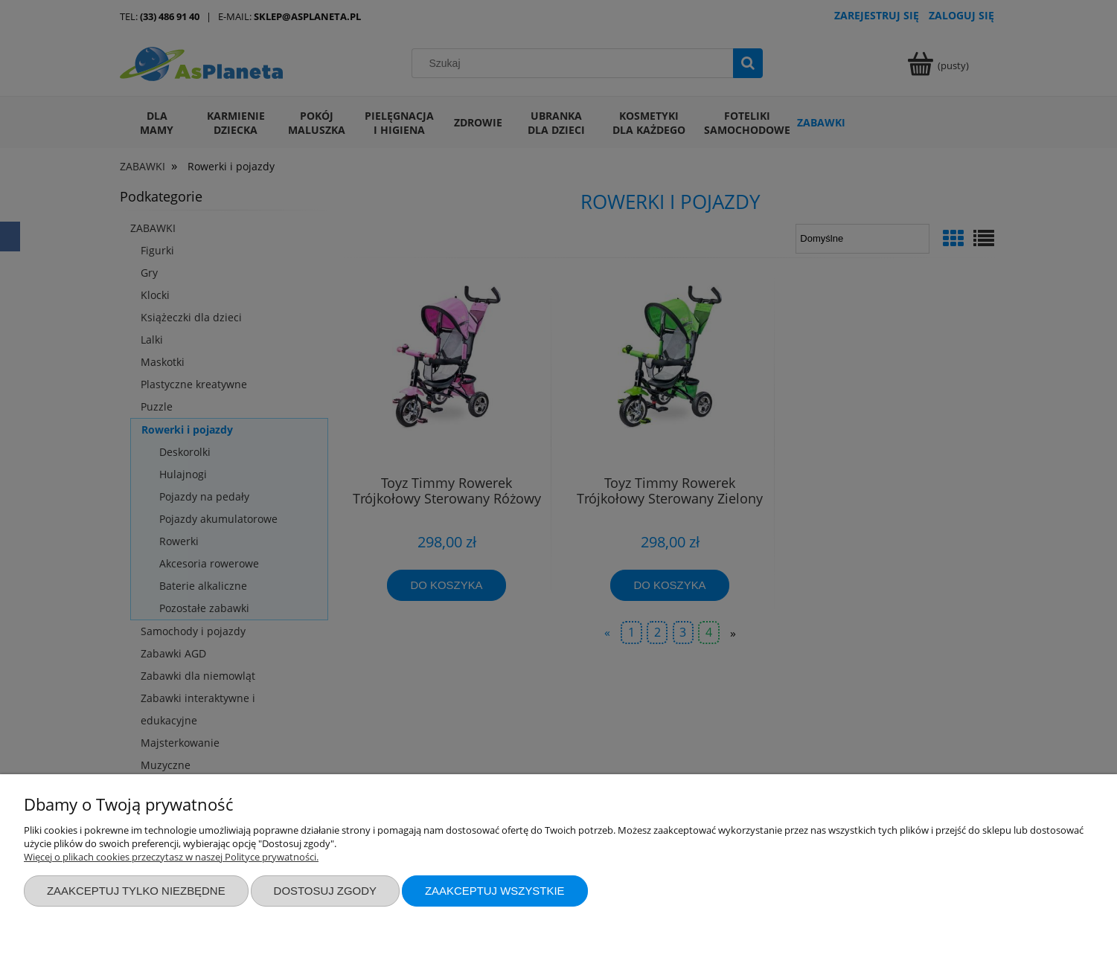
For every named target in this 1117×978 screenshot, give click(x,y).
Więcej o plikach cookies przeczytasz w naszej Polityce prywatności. (171, 856)
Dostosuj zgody (325, 890)
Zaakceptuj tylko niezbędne (136, 890)
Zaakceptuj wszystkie (495, 890)
